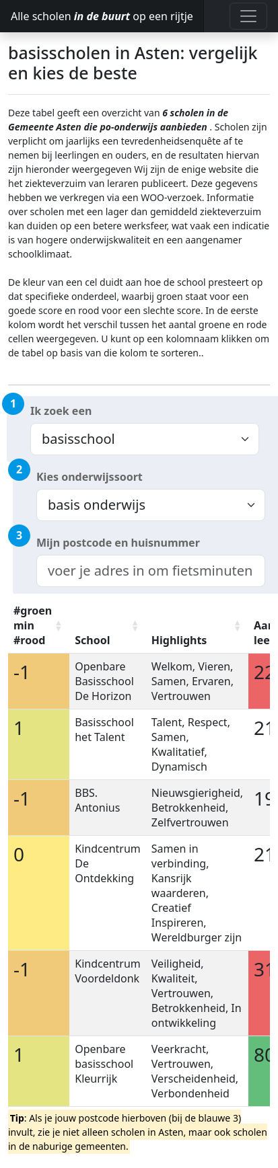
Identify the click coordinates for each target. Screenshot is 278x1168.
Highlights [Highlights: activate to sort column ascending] (179, 640)
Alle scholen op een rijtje (102, 16)
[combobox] (150, 571)
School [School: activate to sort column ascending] (92, 640)
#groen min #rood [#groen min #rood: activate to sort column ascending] (32, 625)
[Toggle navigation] (248, 16)
